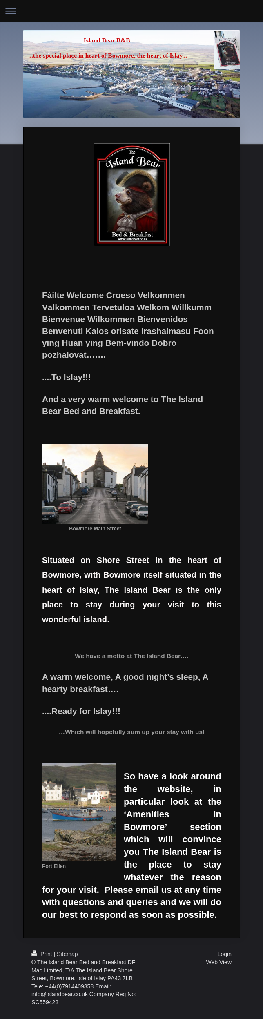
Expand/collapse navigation (131, 11)
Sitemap (67, 954)
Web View (219, 962)
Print (42, 954)
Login (225, 954)
